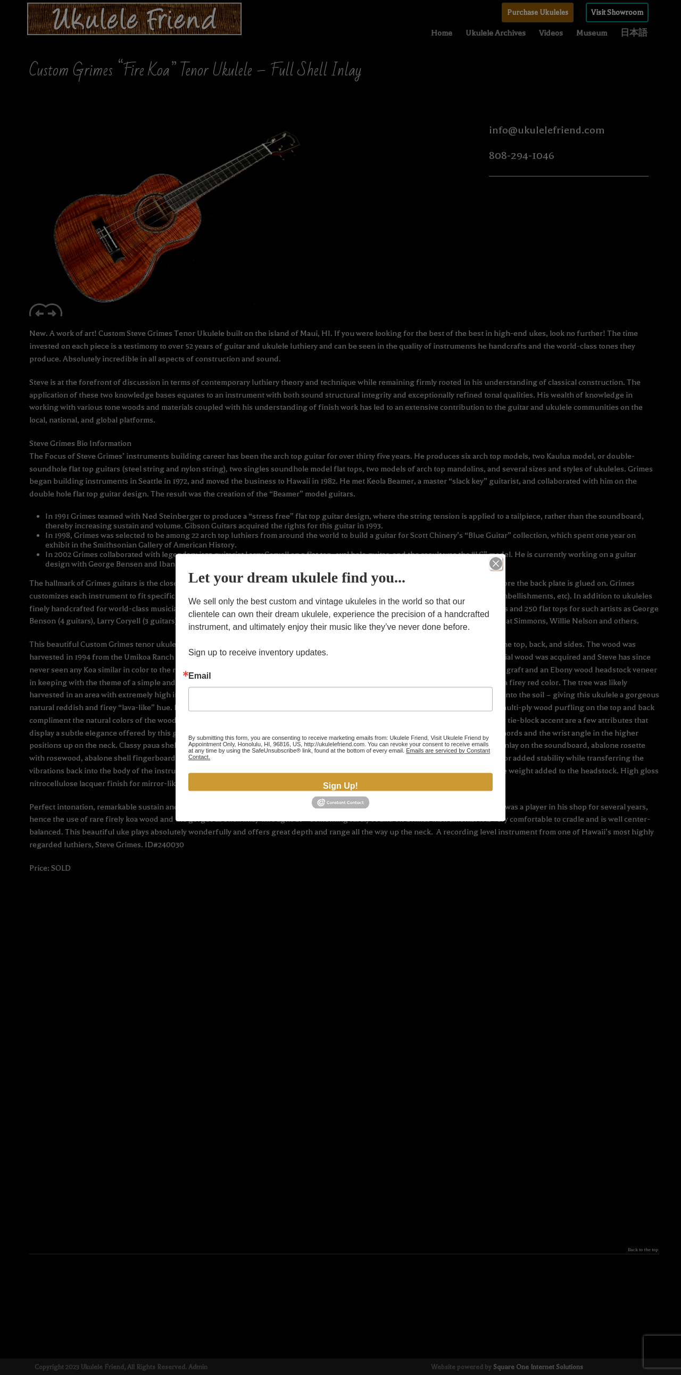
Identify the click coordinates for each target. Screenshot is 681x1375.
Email (199, 676)
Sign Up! (340, 785)
